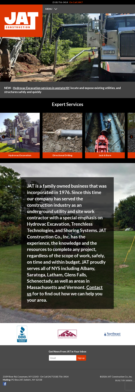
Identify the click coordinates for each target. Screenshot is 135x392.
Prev (3, 137)
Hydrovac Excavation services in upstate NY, (41, 88)
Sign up (81, 358)
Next (131, 137)
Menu (48, 8)
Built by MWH (123, 380)
